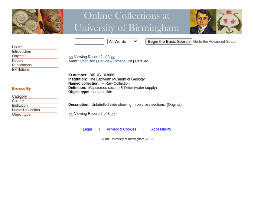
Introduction (21, 51)
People (17, 60)
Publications (22, 65)
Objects (18, 56)
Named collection (26, 110)
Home (17, 47)
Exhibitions (21, 70)
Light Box (87, 61)
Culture (18, 101)
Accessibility (161, 129)
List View (105, 61)
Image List (123, 61)
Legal (87, 129)
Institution (20, 105)
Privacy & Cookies (121, 129)
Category (19, 96)
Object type (21, 114)
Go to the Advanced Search (215, 41)
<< (71, 57)
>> (113, 57)
